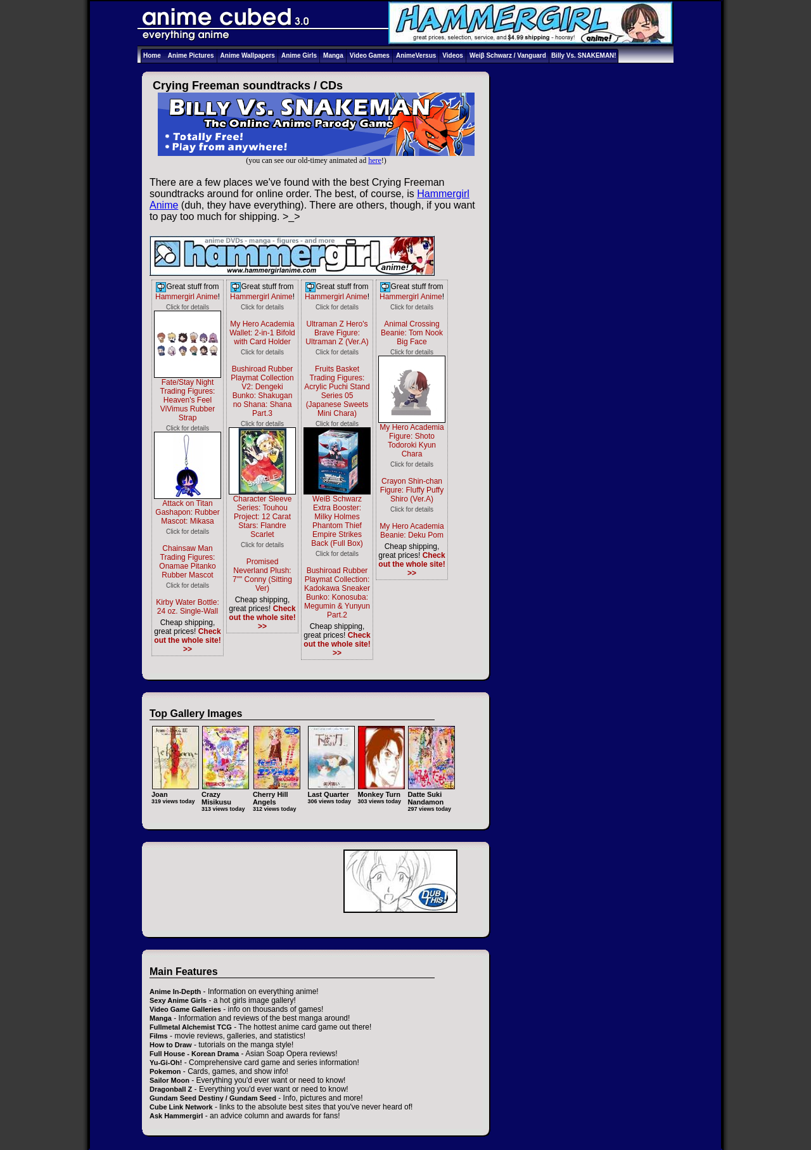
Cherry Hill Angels (276, 794)
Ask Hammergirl (176, 1116)
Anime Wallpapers (247, 55)
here (374, 160)
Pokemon (165, 1071)
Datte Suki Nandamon (431, 794)
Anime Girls (299, 55)
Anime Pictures (191, 55)
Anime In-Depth (175, 991)
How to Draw (171, 1045)
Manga (333, 55)
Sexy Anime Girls (178, 1000)
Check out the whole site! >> (187, 640)
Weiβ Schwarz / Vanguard (507, 55)
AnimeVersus (416, 55)
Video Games (370, 55)
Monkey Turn (381, 790)
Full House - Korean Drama (194, 1053)
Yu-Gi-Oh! (166, 1062)
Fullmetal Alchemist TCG (191, 1027)
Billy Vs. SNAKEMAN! (583, 55)
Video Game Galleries (185, 1009)
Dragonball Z (171, 1089)
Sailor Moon (169, 1080)
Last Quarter (331, 790)
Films (159, 1036)
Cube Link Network (181, 1107)
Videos (452, 55)
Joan (175, 790)
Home (152, 55)
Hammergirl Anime (186, 296)
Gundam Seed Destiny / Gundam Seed (213, 1098)
